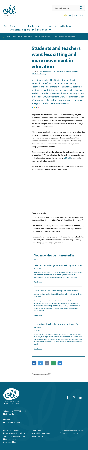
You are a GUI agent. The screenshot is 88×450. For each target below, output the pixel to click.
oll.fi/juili (67, 158)
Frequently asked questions (14, 433)
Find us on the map (10, 414)
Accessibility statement (40, 433)
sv (75, 15)
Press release (48, 71)
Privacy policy (36, 430)
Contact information (11, 430)
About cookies (37, 436)
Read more (38, 282)
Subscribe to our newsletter (14, 436)
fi (70, 15)
